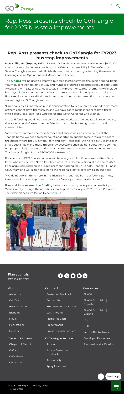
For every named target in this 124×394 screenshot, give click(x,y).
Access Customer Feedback (57, 352)
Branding (15, 312)
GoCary (13, 350)
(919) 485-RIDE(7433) (19, 279)
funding (16, 80)
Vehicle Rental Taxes (96, 332)
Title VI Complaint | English (95, 302)
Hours (13, 318)
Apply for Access (56, 366)
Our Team (15, 300)
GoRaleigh (15, 362)
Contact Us (53, 300)
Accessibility (54, 360)
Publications (16, 324)
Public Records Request (61, 331)
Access (50, 344)
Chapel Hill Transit (20, 344)
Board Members (19, 306)
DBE (86, 319)
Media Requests (56, 318)
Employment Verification (61, 306)
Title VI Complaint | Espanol (95, 312)
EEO (86, 326)
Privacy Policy (40, 385)
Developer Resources (97, 338)
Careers (14, 331)
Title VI (88, 294)
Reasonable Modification (99, 344)
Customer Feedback (59, 294)
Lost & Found (54, 312)
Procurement (54, 324)
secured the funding (38, 185)
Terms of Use (16, 389)
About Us (15, 294)
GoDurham (16, 356)
